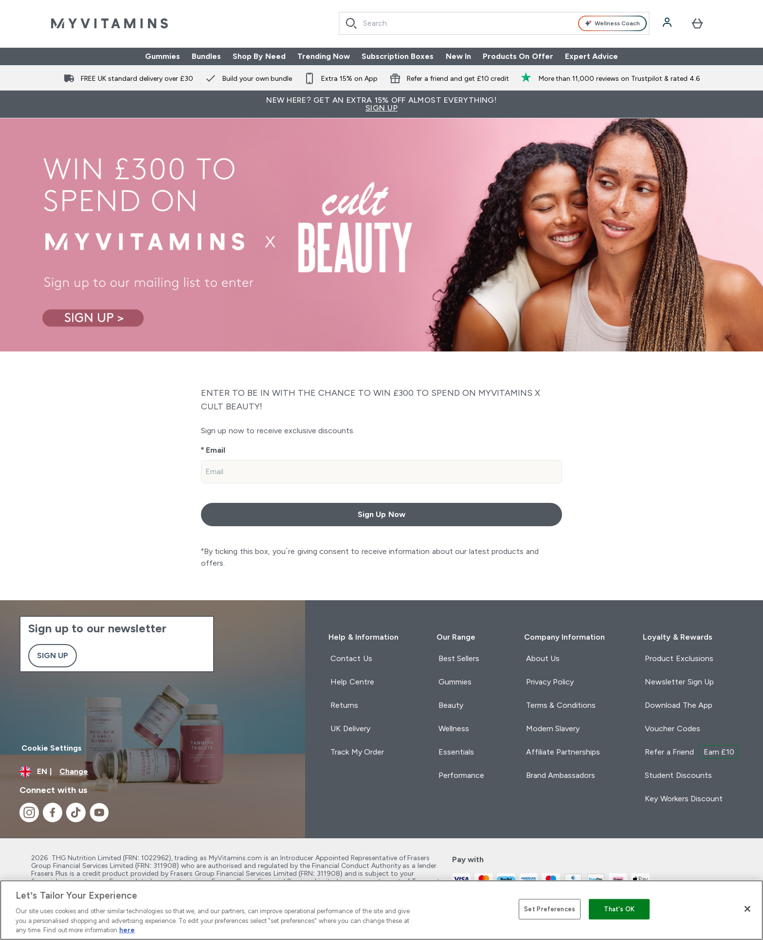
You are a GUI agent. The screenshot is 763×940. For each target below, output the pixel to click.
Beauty (450, 705)
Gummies (162, 56)
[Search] (351, 23)
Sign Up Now (381, 514)
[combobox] (494, 23)
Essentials (456, 752)
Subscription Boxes (398, 56)
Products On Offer (518, 56)
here (127, 930)
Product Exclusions (679, 658)
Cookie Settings (51, 748)
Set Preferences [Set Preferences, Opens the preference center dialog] (549, 909)
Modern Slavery (553, 728)
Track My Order (357, 752)
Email (215, 450)
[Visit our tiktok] (76, 812)
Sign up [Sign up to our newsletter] (52, 655)
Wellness (453, 728)
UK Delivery (350, 728)
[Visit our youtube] (99, 812)
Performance (461, 775)
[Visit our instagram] (29, 812)
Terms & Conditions (561, 705)
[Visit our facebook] (52, 812)
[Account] (668, 23)
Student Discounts (678, 775)
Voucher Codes (672, 728)
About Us (543, 658)
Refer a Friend (691, 751)
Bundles (206, 56)
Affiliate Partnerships (563, 752)
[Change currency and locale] (152, 771)
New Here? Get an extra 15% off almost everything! (381, 104)
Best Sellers (458, 658)
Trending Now (323, 56)
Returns (344, 705)
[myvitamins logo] (109, 23)
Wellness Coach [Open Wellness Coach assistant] (612, 23)
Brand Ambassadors (560, 775)
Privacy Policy (550, 682)
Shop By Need (259, 56)
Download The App (678, 705)
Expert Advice (591, 56)
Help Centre (352, 682)
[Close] (747, 909)
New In (458, 56)
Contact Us (351, 658)
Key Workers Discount (684, 798)
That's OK (619, 909)
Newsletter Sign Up (679, 682)
